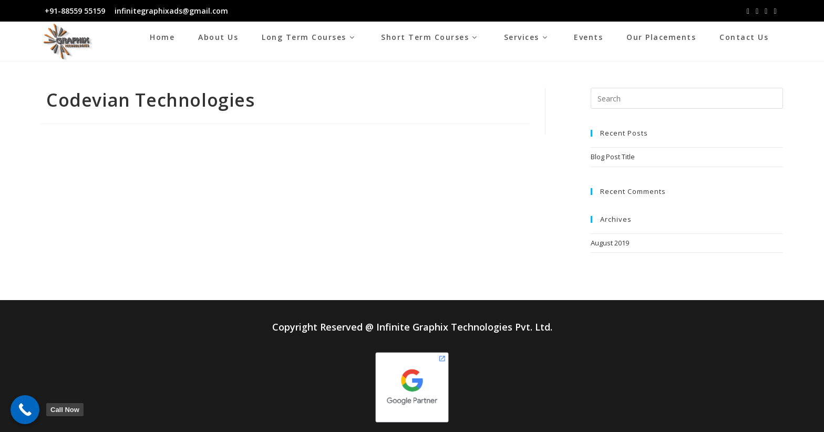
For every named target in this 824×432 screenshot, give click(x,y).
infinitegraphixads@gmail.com (170, 11)
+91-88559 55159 (75, 11)
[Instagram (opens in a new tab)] (757, 11)
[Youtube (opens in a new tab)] (774, 11)
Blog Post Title (613, 156)
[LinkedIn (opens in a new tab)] (765, 11)
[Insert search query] (686, 98)
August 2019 (610, 243)
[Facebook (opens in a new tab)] (748, 11)
